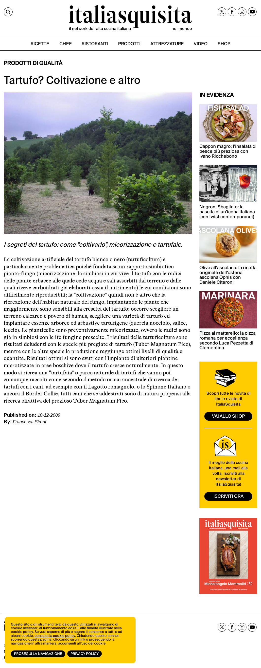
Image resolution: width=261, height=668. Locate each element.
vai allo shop (228, 416)
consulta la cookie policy (55, 636)
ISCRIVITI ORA (228, 496)
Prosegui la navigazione (38, 654)
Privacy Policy (84, 654)
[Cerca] (8, 11)
